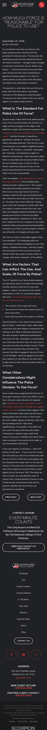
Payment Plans (23, 619)
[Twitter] (35, 654)
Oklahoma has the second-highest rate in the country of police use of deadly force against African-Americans (23, 406)
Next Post (36, 497)
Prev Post (10, 497)
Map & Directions (23, 677)
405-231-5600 (23, 695)
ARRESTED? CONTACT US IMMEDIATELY (23, 547)
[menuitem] (12, 721)
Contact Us (23, 641)
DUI (23, 580)
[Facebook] (11, 654)
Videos (23, 625)
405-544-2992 (23, 688)
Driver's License (23, 586)
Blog (23, 632)
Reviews (23, 612)
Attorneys (23, 573)
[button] (42, 5)
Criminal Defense (23, 593)
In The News (23, 599)
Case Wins (23, 606)
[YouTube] (23, 654)
